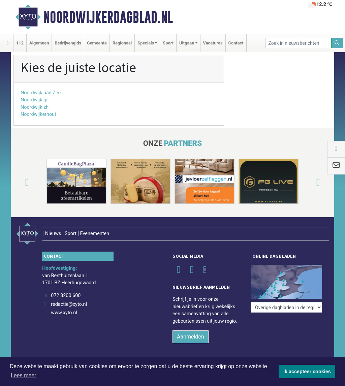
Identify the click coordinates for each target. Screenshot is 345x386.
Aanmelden (190, 336)
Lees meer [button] (23, 375)
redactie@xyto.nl (69, 304)
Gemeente (97, 42)
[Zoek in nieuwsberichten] (298, 43)
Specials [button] (145, 42)
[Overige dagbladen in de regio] (286, 307)
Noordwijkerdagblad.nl (108, 17)
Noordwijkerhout (38, 114)
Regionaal (122, 42)
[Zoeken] (337, 43)
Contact (236, 42)
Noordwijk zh (35, 107)
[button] (19, 182)
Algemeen (39, 42)
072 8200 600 (66, 295)
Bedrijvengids (68, 42)
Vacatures (213, 42)
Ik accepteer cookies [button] (307, 371)
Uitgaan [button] (186, 42)
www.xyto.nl (64, 313)
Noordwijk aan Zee (41, 93)
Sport (168, 42)
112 (20, 42)
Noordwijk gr (34, 100)
